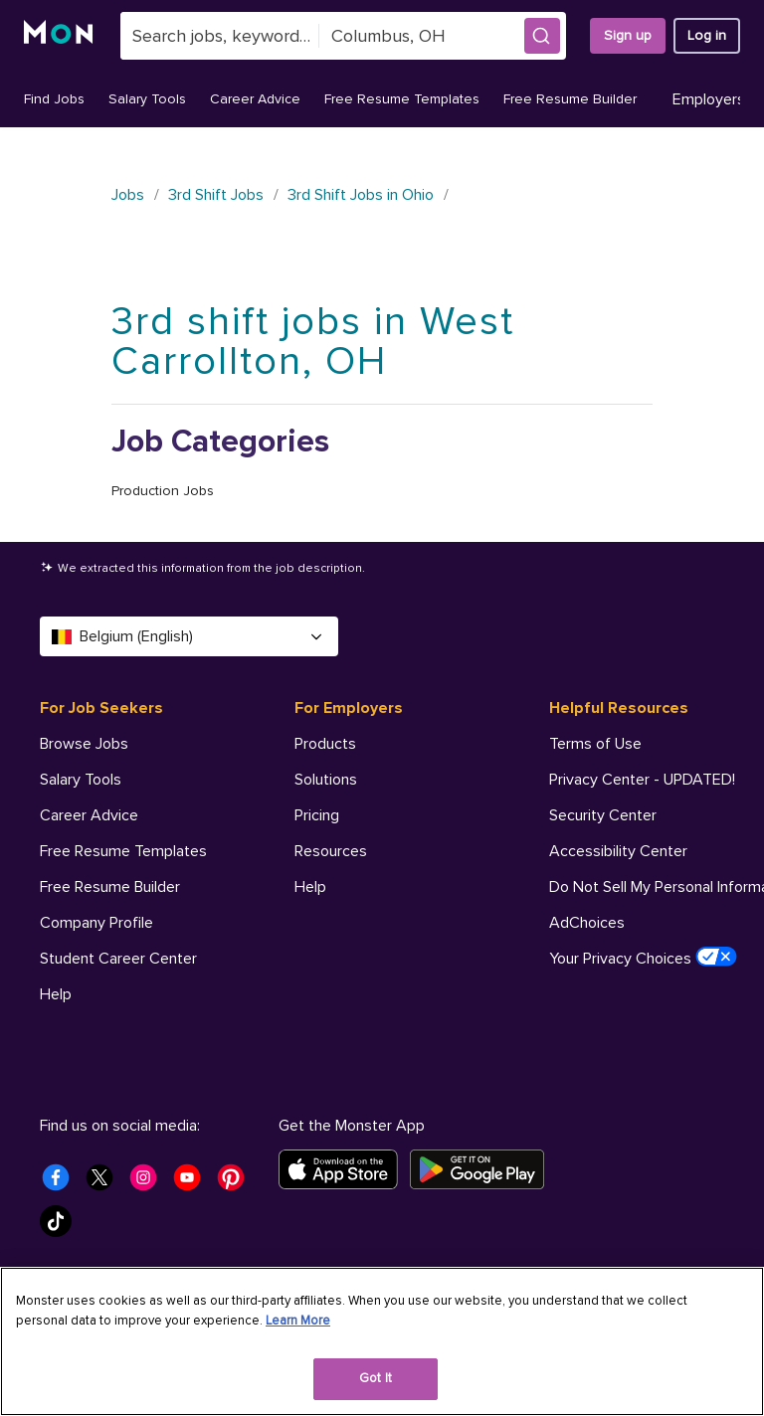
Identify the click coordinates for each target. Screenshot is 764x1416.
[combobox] (219, 36)
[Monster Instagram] (149, 1183)
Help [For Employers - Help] (310, 887)
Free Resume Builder (570, 98)
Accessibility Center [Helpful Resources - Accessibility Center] (618, 851)
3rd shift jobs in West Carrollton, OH (312, 341)
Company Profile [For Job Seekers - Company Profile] (96, 923)
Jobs (127, 195)
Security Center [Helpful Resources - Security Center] (603, 815)
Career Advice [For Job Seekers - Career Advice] (89, 815)
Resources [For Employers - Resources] (330, 851)
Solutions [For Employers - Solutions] (325, 780)
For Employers (348, 708)
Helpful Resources (618, 708)
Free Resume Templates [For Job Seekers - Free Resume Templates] (123, 851)
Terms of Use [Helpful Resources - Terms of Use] (595, 744)
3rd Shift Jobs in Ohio (360, 195)
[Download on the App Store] (344, 1169)
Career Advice (255, 98)
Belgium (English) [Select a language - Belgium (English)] (189, 636)
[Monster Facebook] (62, 1183)
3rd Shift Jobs (216, 195)
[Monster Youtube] (193, 1183)
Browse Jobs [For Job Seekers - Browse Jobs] (84, 744)
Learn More (298, 1320)
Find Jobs (54, 98)
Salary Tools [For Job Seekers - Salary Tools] (80, 780)
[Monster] (60, 36)
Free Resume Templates (401, 98)
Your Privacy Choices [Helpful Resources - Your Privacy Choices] (643, 958)
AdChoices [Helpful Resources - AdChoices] (587, 923)
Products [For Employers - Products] (325, 744)
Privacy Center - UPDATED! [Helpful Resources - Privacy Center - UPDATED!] (642, 780)
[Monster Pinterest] (237, 1183)
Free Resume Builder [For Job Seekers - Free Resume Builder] (110, 887)
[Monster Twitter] (105, 1183)
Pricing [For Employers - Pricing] (316, 815)
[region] (382, 1341)
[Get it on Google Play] (483, 1169)
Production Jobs (162, 490)
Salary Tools (147, 98)
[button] (542, 36)
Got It (375, 1378)
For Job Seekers (101, 708)
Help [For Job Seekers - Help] (56, 994)
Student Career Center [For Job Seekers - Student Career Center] (118, 959)
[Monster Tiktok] (62, 1227)
